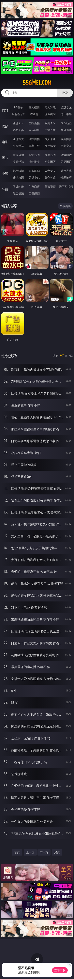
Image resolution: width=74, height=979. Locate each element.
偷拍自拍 (34, 139)
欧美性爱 (66, 139)
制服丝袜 (18, 146)
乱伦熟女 (50, 146)
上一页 (30, 852)
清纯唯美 (34, 161)
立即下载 (59, 970)
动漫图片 (66, 155)
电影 (5, 142)
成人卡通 (50, 139)
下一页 (44, 852)
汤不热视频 (66, 186)
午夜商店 (34, 186)
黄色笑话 (50, 177)
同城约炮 (18, 186)
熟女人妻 (18, 130)
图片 (5, 158)
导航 (5, 189)
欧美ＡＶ (50, 123)
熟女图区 (50, 161)
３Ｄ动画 (66, 123)
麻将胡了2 (18, 114)
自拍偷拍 (34, 123)
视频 (5, 126)
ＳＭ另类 (66, 130)
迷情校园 (18, 177)
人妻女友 (50, 171)
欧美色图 (50, 155)
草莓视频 (50, 186)
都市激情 (18, 171)
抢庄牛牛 (66, 114)
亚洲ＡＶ (18, 123)
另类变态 (66, 146)
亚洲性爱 (18, 139)
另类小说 (34, 177)
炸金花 (34, 114)
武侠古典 (66, 171)
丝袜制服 (34, 130)
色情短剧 (34, 193)
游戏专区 (66, 107)
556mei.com (37, 83)
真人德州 (34, 107)
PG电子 (18, 107)
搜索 (65, 93)
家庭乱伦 (34, 171)
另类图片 (66, 161)
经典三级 (34, 146)
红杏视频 (18, 193)
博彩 (5, 110)
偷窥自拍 (18, 155)
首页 (17, 852)
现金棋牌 (50, 114)
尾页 (57, 852)
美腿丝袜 (18, 161)
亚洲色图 (34, 155)
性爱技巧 (66, 177)
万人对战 (50, 107)
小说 (5, 173)
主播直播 (50, 130)
